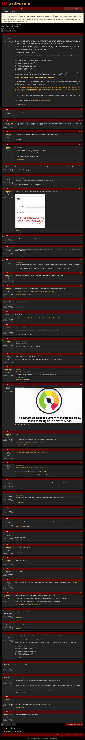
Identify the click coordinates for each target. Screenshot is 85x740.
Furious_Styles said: (20, 341)
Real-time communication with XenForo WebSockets (46, 738)
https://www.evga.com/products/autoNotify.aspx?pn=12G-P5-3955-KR (32, 639)
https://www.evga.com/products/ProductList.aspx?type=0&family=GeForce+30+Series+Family (38, 317)
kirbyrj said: (18, 369)
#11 (81, 259)
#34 (81, 609)
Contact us (59, 734)
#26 (81, 507)
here (52, 46)
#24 (81, 479)
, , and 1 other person (26, 604)
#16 (81, 324)
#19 (81, 366)
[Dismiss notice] (82, 15)
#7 (81, 175)
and (19, 104)
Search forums (13, 11)
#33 (81, 592)
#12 (81, 272)
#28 (81, 531)
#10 (81, 246)
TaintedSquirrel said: (20, 699)
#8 (81, 188)
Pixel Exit (34, 738)
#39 (81, 696)
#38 (81, 675)
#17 (81, 338)
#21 (81, 431)
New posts (14, 8)
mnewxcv (5, 28)
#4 (81, 131)
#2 (81, 109)
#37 (81, 662)
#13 (81, 285)
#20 (81, 384)
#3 (81, 120)
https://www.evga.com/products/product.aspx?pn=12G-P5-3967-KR (31, 452)
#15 (81, 311)
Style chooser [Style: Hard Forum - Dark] (6, 734)
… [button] (8, 30)
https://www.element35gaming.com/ (43, 100)
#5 (81, 144)
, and (22, 294)
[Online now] (2, 237)
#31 (81, 568)
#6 (81, 163)
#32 (81, 579)
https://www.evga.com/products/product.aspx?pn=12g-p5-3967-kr (31, 442)
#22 (81, 449)
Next (13, 30)
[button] (18, 8)
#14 (81, 298)
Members (23, 8)
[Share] (79, 34)
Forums (6, 8)
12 (10, 30)
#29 (81, 544)
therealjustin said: (20, 327)
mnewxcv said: (19, 178)
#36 (81, 633)
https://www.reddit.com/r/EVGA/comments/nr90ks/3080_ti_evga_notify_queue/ (34, 291)
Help (79, 734)
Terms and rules (66, 734)
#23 (81, 462)
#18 (81, 353)
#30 (81, 557)
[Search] (78, 8)
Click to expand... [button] (48, 690)
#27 (81, 518)
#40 (81, 711)
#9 (81, 235)
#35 (81, 622)
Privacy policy (74, 734)
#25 (81, 492)
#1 (81, 34)
